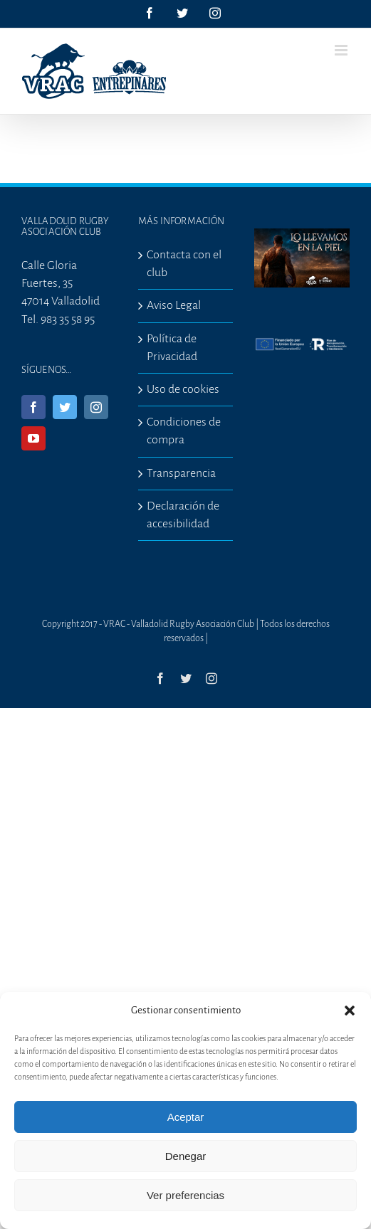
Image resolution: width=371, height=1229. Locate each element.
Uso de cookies (183, 389)
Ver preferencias (185, 1195)
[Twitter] (65, 407)
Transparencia (181, 473)
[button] (350, 1010)
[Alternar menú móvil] (342, 50)
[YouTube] (33, 438)
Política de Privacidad (172, 347)
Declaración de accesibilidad (183, 515)
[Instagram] (96, 407)
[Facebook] (33, 407)
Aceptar (185, 1117)
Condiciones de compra (184, 431)
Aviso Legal (174, 305)
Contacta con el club (184, 263)
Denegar (186, 1156)
